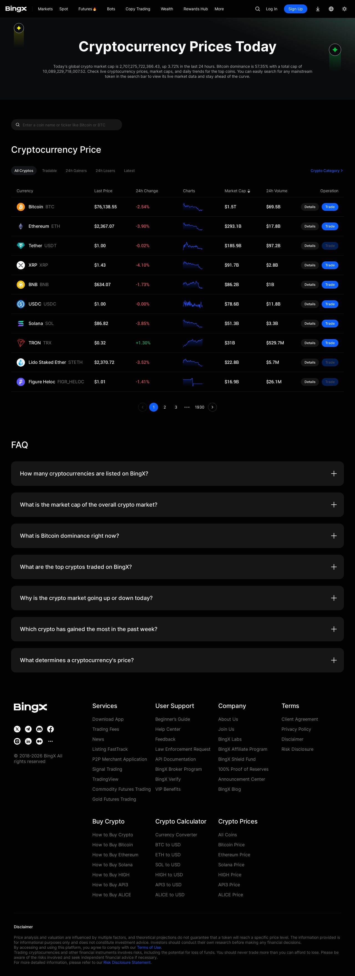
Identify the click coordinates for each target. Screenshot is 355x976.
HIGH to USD (169, 874)
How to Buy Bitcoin (112, 844)
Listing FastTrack (110, 749)
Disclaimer (292, 739)
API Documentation (175, 759)
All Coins (227, 834)
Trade (330, 207)
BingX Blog (229, 789)
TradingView (105, 779)
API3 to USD (168, 884)
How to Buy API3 (110, 884)
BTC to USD (168, 844)
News (98, 739)
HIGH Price (229, 874)
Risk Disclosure (297, 749)
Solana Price (231, 864)
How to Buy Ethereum (115, 854)
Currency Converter (176, 834)
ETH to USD (168, 854)
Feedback (165, 739)
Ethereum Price (234, 854)
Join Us (226, 729)
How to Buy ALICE (111, 894)
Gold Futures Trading (114, 799)
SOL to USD (168, 864)
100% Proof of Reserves (243, 769)
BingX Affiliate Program (242, 749)
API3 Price (229, 884)
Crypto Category (327, 170)
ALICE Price (230, 894)
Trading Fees (105, 729)
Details (310, 207)
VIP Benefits (168, 789)
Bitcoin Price (231, 844)
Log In (271, 8)
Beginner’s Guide (172, 719)
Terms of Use (149, 947)
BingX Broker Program (178, 769)
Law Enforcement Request (183, 749)
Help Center (168, 729)
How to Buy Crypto (112, 834)
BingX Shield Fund (237, 759)
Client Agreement (300, 719)
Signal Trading (107, 769)
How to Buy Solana (112, 864)
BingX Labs (230, 739)
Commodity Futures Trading (121, 789)
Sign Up (295, 8)
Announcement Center (241, 779)
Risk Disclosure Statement (127, 962)
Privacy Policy (296, 729)
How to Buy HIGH (111, 874)
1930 (199, 407)
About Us (228, 719)
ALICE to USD (170, 894)
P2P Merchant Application (119, 759)
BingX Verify (168, 779)
